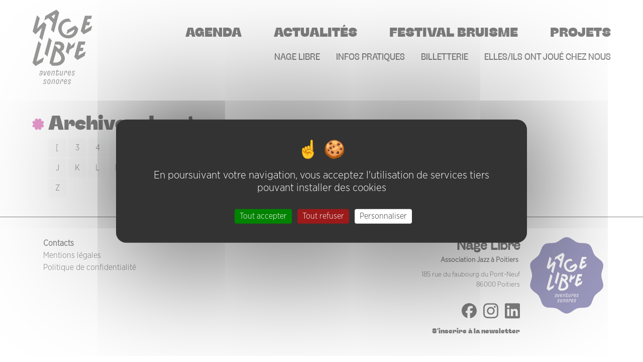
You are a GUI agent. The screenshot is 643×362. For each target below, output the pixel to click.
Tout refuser (323, 216)
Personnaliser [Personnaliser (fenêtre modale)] (383, 216)
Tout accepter (263, 216)
